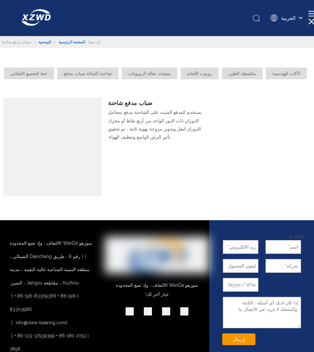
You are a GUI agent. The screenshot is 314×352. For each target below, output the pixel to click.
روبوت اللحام (199, 73)
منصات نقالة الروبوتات (149, 73)
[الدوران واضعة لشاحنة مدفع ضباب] (52, 147)
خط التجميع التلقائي (29, 73)
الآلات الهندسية (286, 73)
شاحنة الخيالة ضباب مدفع (88, 73)
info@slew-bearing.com (41, 322)
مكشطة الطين (242, 73)
